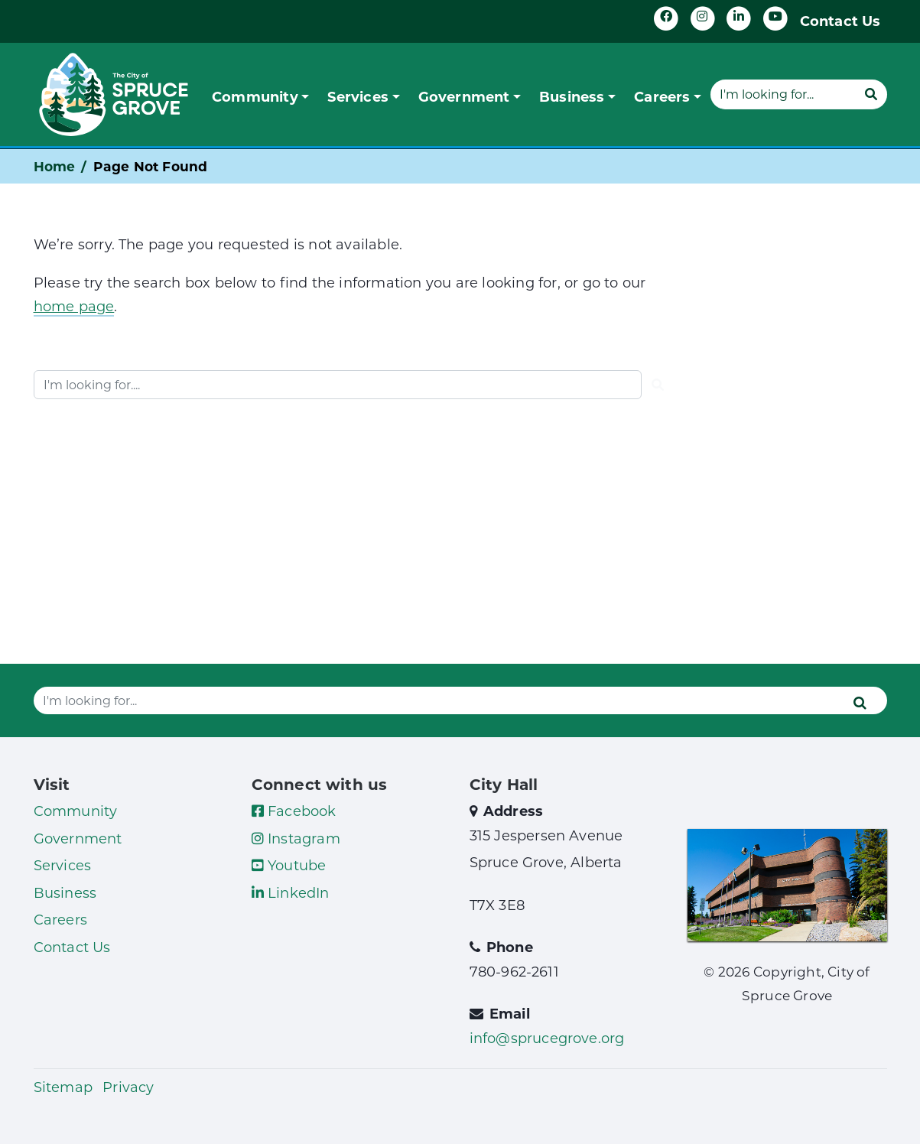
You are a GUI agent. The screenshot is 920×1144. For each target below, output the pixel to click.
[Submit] (871, 94)
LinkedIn (291, 892)
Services (63, 865)
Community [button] (255, 96)
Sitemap (63, 1086)
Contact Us (840, 20)
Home (55, 166)
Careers (60, 919)
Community (76, 810)
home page (74, 306)
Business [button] (572, 96)
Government (78, 838)
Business (65, 892)
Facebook (294, 810)
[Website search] (782, 94)
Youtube (289, 865)
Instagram (296, 838)
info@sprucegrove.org (547, 1038)
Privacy (128, 1086)
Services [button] (357, 96)
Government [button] (464, 96)
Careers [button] (662, 96)
